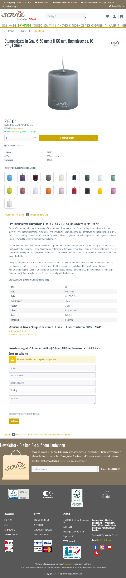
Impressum (38, 524)
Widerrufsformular (42, 534)
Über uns (8, 520)
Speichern (14, 421)
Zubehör (9, 434)
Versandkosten (67, 564)
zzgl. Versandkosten (17, 128)
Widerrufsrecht (11, 534)
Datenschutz (9, 529)
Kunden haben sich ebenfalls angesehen (57, 434)
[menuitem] (67, 16)
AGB (6, 524)
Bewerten (18, 145)
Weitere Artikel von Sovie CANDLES (23, 334)
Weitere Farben (20, 434)
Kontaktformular (41, 520)
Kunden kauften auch (34, 434)
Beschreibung (9, 214)
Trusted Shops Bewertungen (39, 214)
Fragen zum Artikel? (17, 331)
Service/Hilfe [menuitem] (115, 6)
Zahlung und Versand (43, 529)
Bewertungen (22, 214)
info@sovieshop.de (11, 6)
